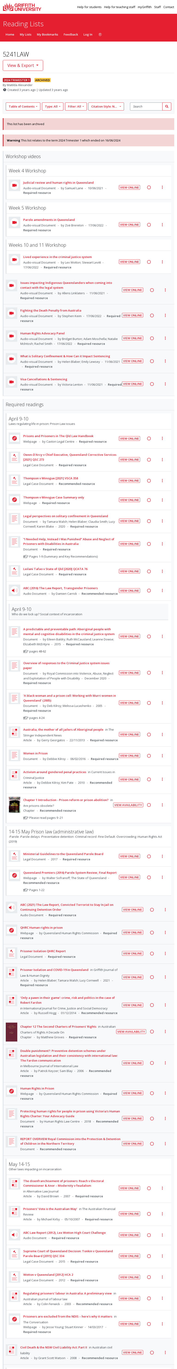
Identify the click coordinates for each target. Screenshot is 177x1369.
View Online (129, 187)
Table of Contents (22, 106)
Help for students (89, 7)
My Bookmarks (47, 34)
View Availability (128, 805)
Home (10, 34)
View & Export (21, 65)
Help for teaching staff (120, 7)
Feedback (71, 34)
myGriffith (145, 7)
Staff (158, 7)
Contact (168, 7)
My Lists (25, 34)
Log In (87, 34)
